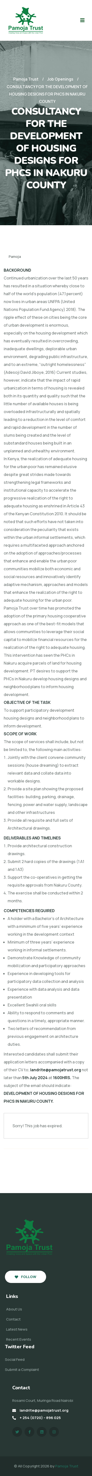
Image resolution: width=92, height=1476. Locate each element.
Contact (13, 1319)
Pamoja (12, 256)
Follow (25, 1276)
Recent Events (18, 1339)
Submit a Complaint (22, 1369)
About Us (14, 1309)
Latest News (16, 1329)
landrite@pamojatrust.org (44, 1410)
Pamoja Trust (66, 1466)
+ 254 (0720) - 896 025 (40, 1417)
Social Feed (15, 1359)
